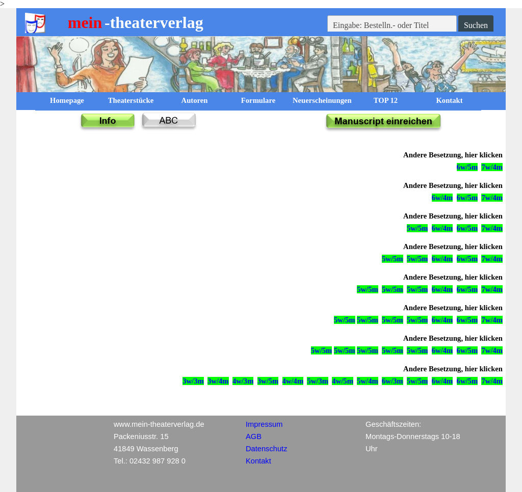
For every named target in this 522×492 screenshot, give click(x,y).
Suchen (476, 25)
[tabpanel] (383, 125)
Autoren (194, 100)
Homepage (67, 100)
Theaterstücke (131, 100)
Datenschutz (266, 449)
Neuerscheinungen (322, 100)
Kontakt (449, 100)
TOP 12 (386, 100)
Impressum (264, 424)
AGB (254, 436)
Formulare (258, 100)
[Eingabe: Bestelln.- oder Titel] (392, 25)
